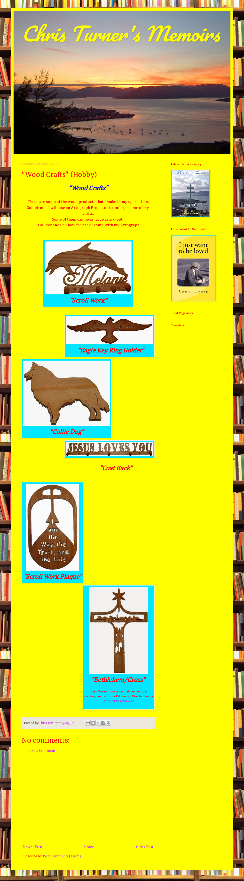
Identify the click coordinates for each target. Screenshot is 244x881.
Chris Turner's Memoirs (121, 33)
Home (89, 847)
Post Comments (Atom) (62, 856)
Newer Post (32, 847)
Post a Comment (41, 751)
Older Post (144, 847)
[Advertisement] (88, 799)
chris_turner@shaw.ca (118, 701)
